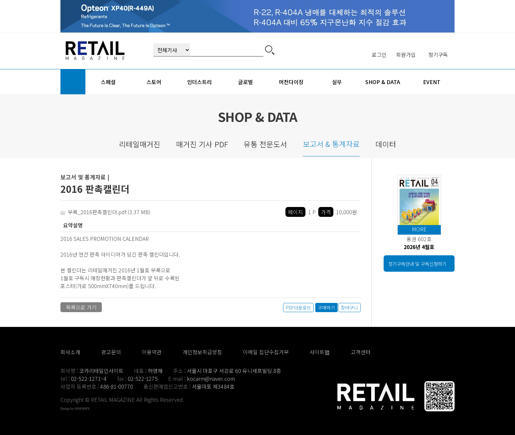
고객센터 (360, 352)
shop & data (382, 82)
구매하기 (326, 307)
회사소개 (70, 352)
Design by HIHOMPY (75, 408)
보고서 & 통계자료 (331, 143)
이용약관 (152, 352)
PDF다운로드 (298, 307)
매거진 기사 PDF (202, 144)
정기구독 (438, 54)
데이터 (385, 144)
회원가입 (406, 54)
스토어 (153, 82)
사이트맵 (320, 352)
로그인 (379, 54)
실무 (337, 82)
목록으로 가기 (81, 307)
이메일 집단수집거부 (266, 352)
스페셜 (108, 82)
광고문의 (111, 352)
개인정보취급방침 (202, 352)
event (431, 82)
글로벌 (245, 82)
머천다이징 (291, 82)
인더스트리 (199, 82)
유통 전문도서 (265, 144)
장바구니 (349, 307)
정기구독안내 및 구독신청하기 (417, 263)
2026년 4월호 (419, 247)
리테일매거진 (139, 144)
